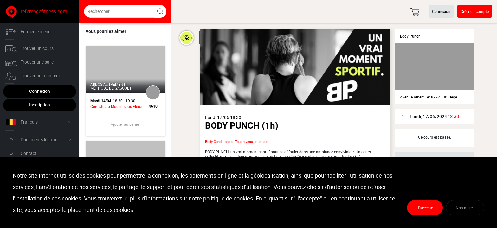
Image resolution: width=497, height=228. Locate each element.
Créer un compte (475, 11)
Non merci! (465, 207)
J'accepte (425, 207)
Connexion (39, 91)
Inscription (39, 105)
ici (126, 198)
